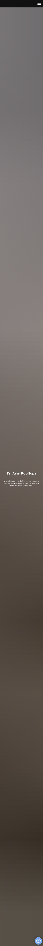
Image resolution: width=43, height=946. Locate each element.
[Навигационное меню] (39, 4)
